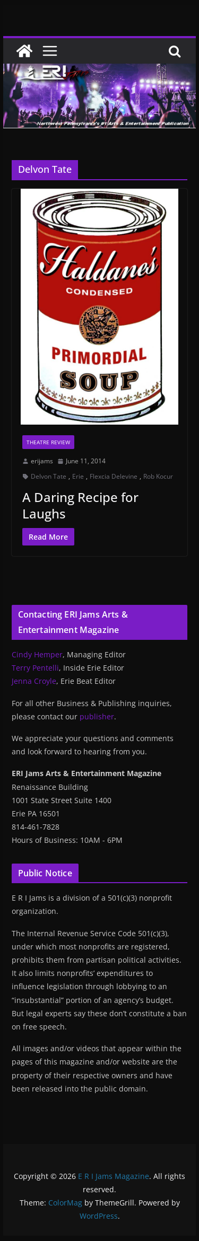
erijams (42, 460)
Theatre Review (48, 442)
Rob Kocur (158, 476)
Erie (78, 476)
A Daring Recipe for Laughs (80, 505)
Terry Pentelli (35, 668)
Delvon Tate (48, 476)
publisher (97, 716)
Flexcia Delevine (113, 476)
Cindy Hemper (37, 654)
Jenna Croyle (34, 681)
